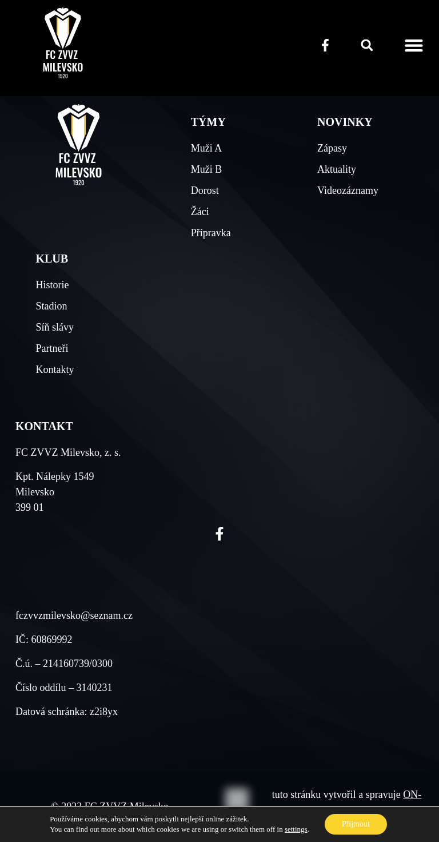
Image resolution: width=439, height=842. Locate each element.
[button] (367, 45)
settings (296, 829)
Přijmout (356, 824)
